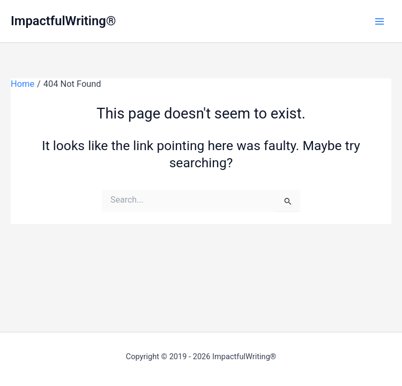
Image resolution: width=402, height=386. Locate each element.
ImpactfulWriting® (63, 20)
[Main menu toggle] (379, 21)
